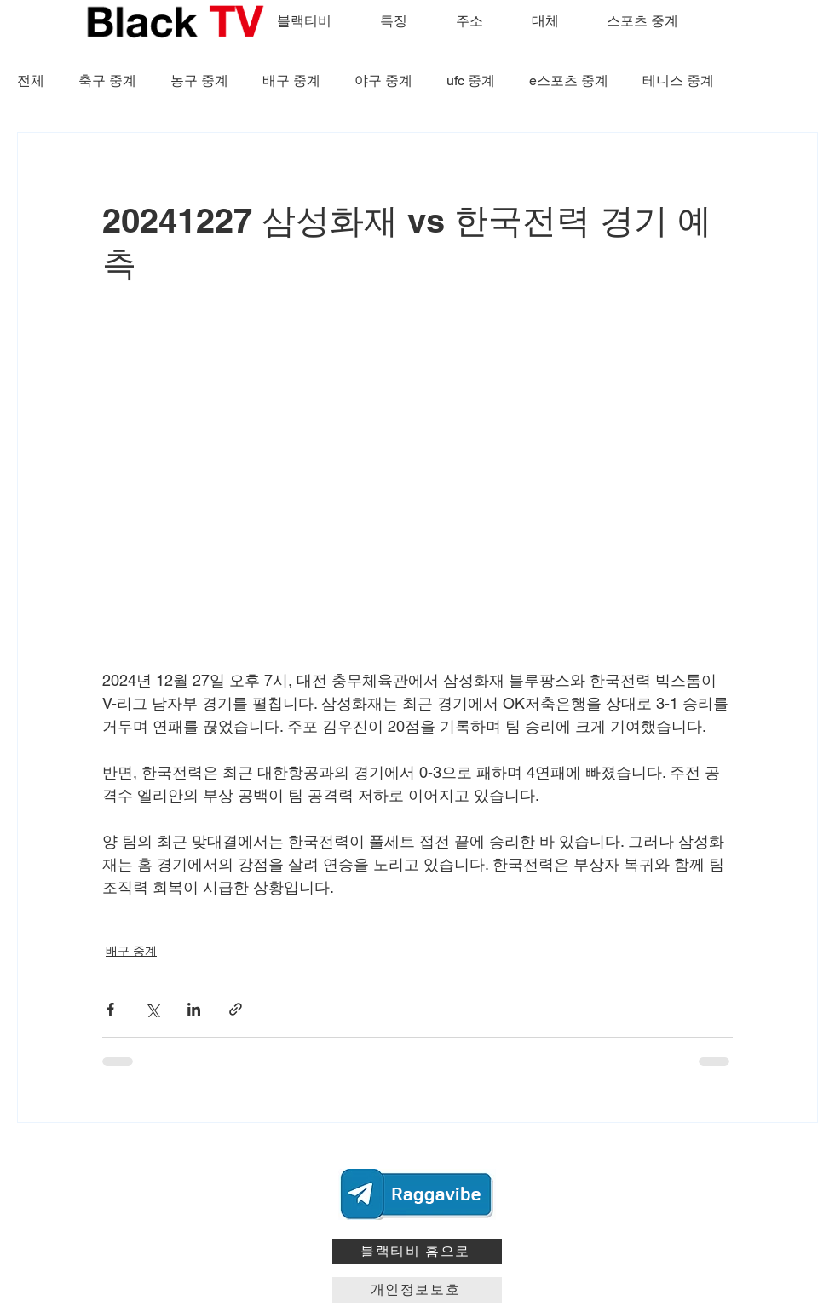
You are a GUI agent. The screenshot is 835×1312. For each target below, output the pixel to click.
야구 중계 (383, 80)
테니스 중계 (678, 80)
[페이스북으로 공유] (110, 1009)
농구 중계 (199, 80)
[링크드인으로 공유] (194, 1009)
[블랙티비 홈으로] (417, 1251)
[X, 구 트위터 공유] (152, 1009)
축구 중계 (107, 80)
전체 (30, 80)
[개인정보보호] (417, 1290)
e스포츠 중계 (568, 80)
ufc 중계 (470, 80)
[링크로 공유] (235, 1009)
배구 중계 (291, 80)
